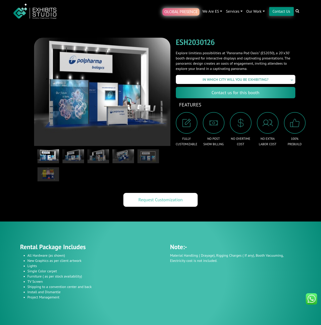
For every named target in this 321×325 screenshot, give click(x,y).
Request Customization (160, 200)
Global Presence (181, 12)
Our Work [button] (253, 11)
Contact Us (281, 11)
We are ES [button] (210, 11)
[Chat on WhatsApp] (311, 298)
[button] (301, 14)
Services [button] (232, 11)
